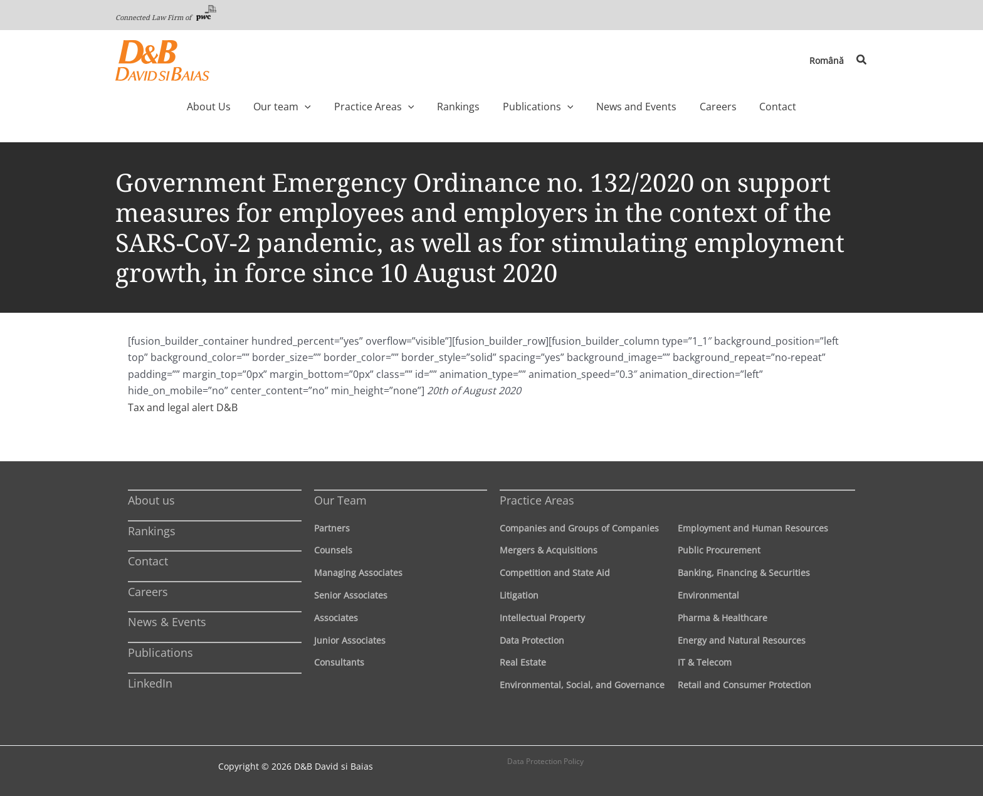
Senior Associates (350, 595)
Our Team (340, 500)
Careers (148, 591)
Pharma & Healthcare (722, 618)
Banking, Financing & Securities (744, 573)
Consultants (339, 662)
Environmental (708, 595)
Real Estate (523, 662)
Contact (148, 560)
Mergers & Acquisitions (548, 550)
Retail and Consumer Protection (744, 685)
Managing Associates (358, 573)
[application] (331, 106)
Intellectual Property (542, 618)
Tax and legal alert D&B (183, 407)
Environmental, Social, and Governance (582, 685)
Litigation (519, 595)
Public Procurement (719, 550)
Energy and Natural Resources (742, 640)
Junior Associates (350, 640)
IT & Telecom (705, 662)
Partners (332, 528)
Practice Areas (537, 500)
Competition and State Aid (555, 573)
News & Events (167, 621)
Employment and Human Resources (753, 528)
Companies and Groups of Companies (579, 528)
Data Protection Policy (545, 761)
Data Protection (532, 640)
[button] (862, 60)
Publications (160, 652)
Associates (336, 618)
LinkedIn (150, 683)
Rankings (152, 530)
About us (151, 500)
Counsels (333, 550)
